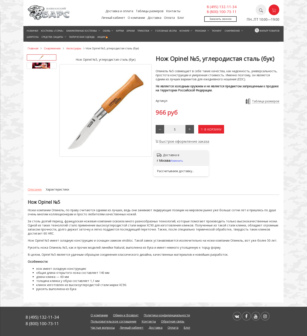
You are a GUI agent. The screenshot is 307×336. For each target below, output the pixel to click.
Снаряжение (52, 48)
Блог (180, 18)
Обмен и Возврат (126, 315)
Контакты (173, 11)
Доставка (154, 18)
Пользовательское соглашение (113, 321)
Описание (35, 189)
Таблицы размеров (150, 11)
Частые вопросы (103, 328)
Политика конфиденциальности (167, 315)
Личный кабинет (113, 18)
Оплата (169, 18)
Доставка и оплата (119, 11)
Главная (33, 48)
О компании (136, 18)
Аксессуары (73, 48)
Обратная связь (172, 321)
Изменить (176, 160)
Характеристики (57, 189)
